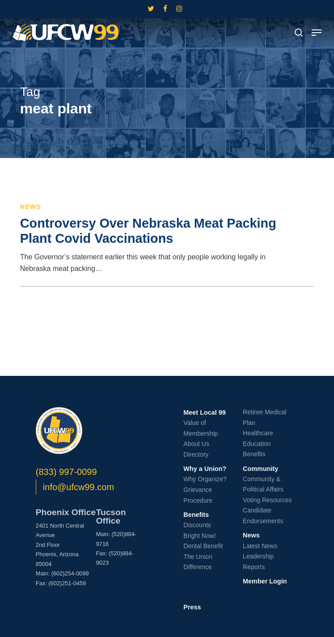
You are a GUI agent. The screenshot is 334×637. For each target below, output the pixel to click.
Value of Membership (200, 428)
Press (192, 607)
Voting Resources (267, 500)
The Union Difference (197, 562)
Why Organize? (204, 479)
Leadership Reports (258, 561)
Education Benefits (257, 449)
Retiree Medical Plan (264, 417)
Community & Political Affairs (263, 484)
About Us (196, 443)
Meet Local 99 (204, 412)
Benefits (196, 514)
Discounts (197, 525)
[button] (316, 32)
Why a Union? (204, 468)
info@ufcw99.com (78, 487)
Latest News (260, 546)
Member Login (265, 581)
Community (260, 468)
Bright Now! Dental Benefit (203, 541)
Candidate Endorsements (263, 516)
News (31, 206)
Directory (195, 454)
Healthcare (258, 433)
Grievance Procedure (197, 495)
